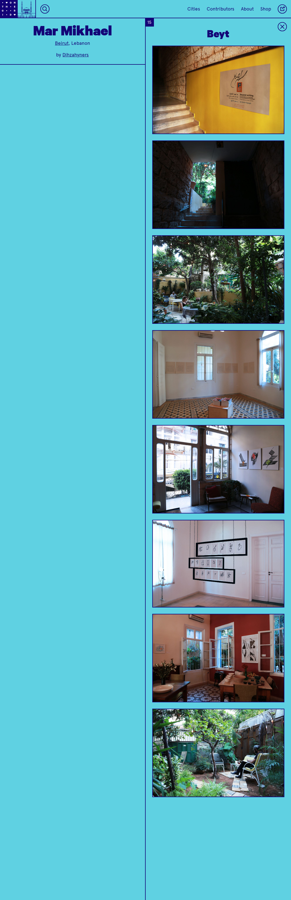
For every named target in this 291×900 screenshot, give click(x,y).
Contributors (220, 9)
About (247, 9)
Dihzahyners (75, 55)
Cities (193, 9)
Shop (265, 9)
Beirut (62, 43)
